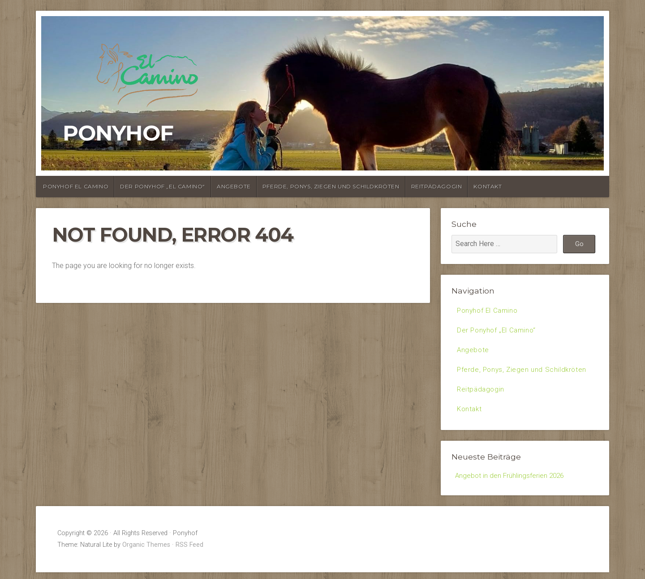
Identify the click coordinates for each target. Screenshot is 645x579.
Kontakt (487, 186)
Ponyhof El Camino (75, 186)
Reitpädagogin (436, 186)
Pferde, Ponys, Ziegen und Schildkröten (331, 186)
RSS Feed (189, 551)
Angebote (234, 186)
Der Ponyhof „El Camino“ (162, 186)
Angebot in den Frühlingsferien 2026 (511, 481)
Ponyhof (118, 133)
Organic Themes (146, 551)
